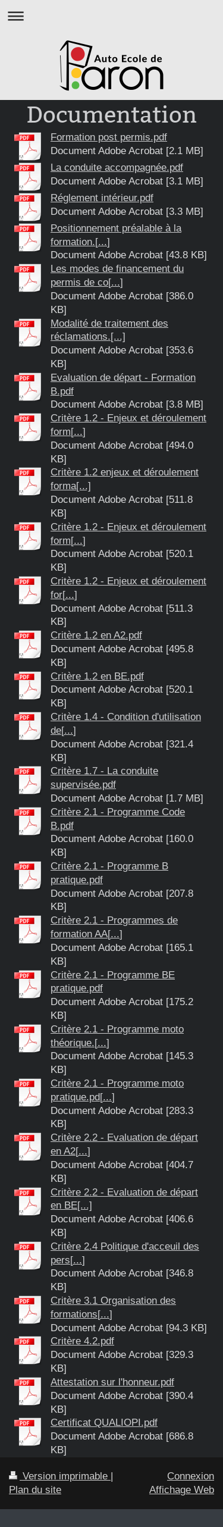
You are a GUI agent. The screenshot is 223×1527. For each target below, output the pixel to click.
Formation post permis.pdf (109, 137)
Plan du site (35, 1489)
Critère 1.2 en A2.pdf (96, 635)
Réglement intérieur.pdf (102, 198)
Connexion (190, 1476)
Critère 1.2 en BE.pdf (97, 676)
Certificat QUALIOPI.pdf (104, 1422)
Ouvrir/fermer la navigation (111, 16)
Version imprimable (60, 1476)
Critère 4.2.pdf (82, 1341)
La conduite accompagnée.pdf (117, 167)
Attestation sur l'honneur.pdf (112, 1382)
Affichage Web (181, 1489)
